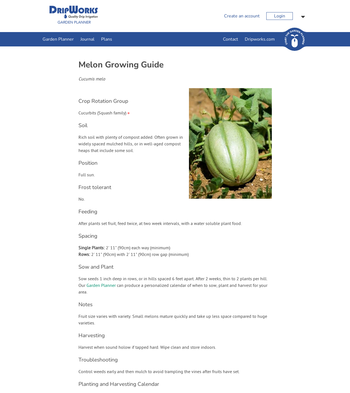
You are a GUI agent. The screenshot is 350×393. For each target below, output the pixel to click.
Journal (87, 39)
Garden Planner (58, 39)
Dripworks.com (260, 39)
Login (279, 16)
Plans (106, 39)
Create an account (242, 16)
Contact (230, 39)
